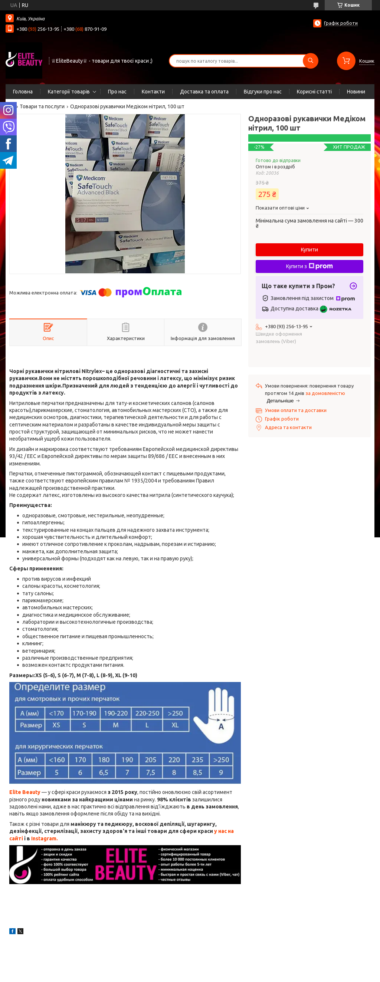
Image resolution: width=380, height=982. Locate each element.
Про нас (117, 91)
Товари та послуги (42, 106)
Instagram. (44, 838)
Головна (23, 91)
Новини (356, 91)
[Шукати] (310, 61)
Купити (309, 250)
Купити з (309, 266)
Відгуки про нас (263, 91)
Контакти (153, 91)
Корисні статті (314, 91)
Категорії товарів (69, 91)
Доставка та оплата (204, 91)
